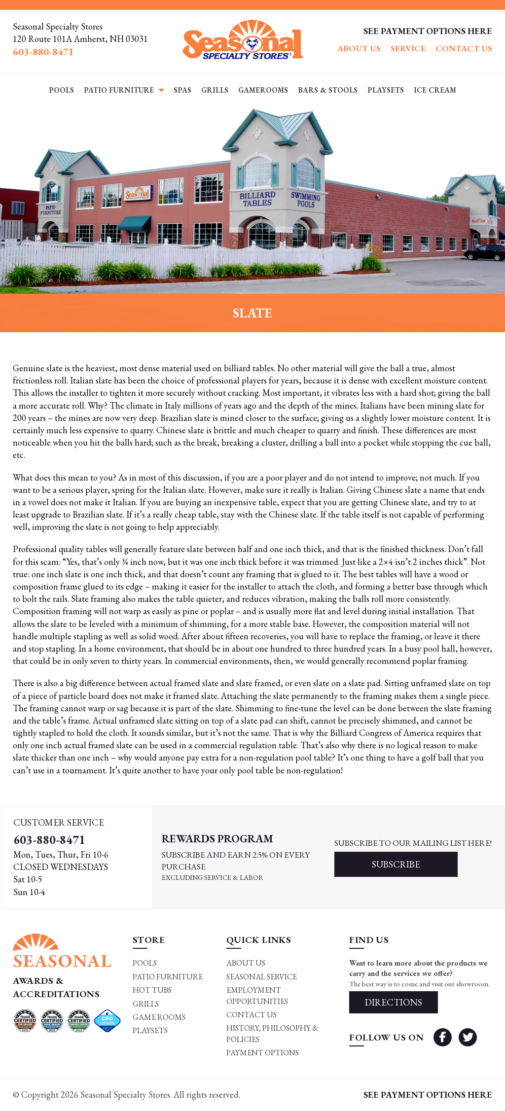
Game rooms (159, 1017)
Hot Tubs (152, 990)
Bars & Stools (328, 90)
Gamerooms (263, 90)
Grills (214, 90)
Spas (182, 90)
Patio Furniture (119, 90)
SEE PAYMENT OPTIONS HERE (427, 30)
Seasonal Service (261, 977)
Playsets (385, 90)
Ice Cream (435, 90)
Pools (61, 90)
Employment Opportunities (257, 995)
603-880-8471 (49, 839)
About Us (359, 48)
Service (408, 48)
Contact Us (463, 48)
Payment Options (262, 1052)
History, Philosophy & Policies (272, 1033)
